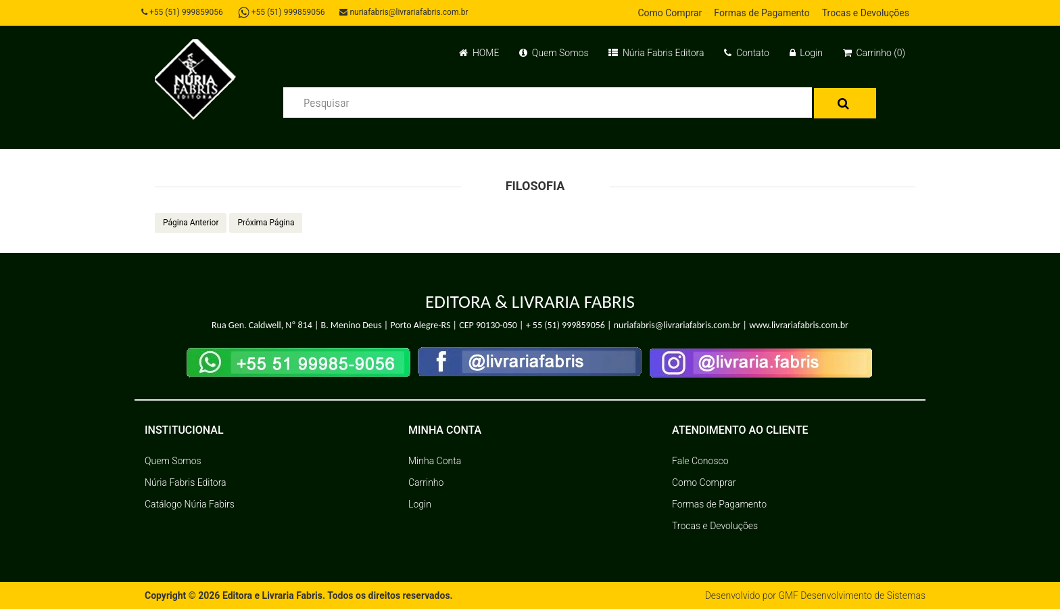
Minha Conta (434, 460)
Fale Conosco (700, 460)
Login (806, 52)
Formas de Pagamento (761, 12)
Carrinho (425, 482)
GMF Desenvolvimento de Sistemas (851, 595)
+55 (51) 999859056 (182, 12)
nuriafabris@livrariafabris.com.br (403, 12)
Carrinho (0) (874, 52)
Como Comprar (669, 12)
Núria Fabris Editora (656, 52)
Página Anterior (190, 222)
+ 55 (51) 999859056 (565, 325)
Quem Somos (553, 52)
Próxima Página (265, 222)
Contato (746, 52)
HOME (479, 52)
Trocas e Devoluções (865, 12)
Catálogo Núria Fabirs (190, 504)
